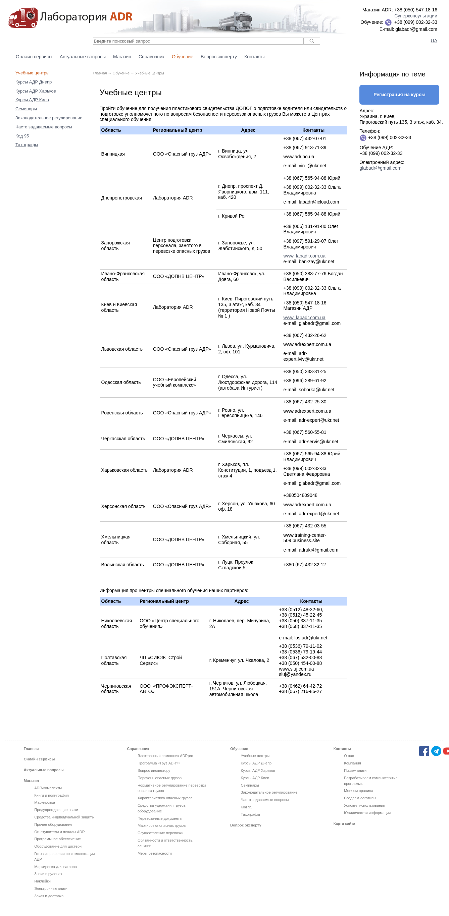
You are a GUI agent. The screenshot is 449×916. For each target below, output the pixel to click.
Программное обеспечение (57, 839)
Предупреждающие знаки (56, 810)
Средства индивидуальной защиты (64, 817)
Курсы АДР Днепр (33, 81)
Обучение (182, 56)
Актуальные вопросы (83, 56)
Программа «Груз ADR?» (159, 763)
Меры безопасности (155, 853)
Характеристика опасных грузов (165, 798)
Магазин (122, 56)
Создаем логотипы (360, 798)
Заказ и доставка (48, 896)
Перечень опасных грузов (160, 778)
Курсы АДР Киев (32, 99)
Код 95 (22, 135)
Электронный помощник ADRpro (165, 756)
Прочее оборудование (53, 824)
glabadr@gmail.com (380, 168)
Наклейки (42, 881)
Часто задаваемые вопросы (43, 126)
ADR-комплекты (48, 788)
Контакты (254, 56)
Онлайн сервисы (34, 56)
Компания (352, 763)
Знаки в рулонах (48, 874)
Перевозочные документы (160, 818)
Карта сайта (344, 823)
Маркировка (44, 802)
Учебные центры (32, 72)
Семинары (26, 108)
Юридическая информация (367, 813)
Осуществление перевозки (161, 833)
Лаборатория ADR (70, 17)
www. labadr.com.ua (305, 256)
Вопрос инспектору (154, 770)
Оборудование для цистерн (58, 846)
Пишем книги (355, 770)
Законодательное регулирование (48, 117)
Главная (100, 73)
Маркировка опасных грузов (162, 825)
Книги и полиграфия (51, 795)
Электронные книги (50, 888)
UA (434, 40)
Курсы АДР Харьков (35, 91)
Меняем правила (358, 791)
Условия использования (364, 805)
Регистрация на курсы (399, 94)
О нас (349, 756)
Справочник (151, 56)
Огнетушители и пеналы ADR (59, 832)
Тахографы (26, 144)
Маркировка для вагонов (55, 867)
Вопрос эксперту (219, 56)
